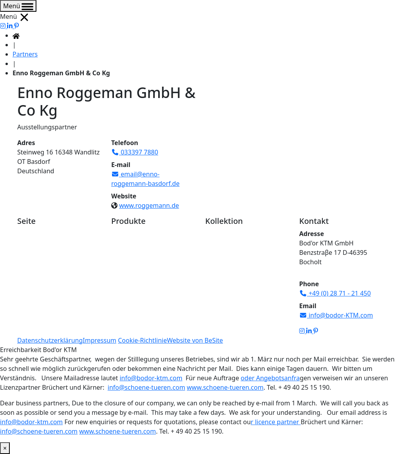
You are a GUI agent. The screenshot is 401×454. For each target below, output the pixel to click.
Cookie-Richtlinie (142, 340)
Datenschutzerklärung (50, 340)
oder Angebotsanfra (270, 378)
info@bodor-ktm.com (150, 378)
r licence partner (275, 422)
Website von (195, 340)
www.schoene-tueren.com (225, 387)
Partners (25, 54)
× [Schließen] (5, 448)
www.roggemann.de (149, 205)
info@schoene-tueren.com (146, 387)
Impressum (99, 340)
